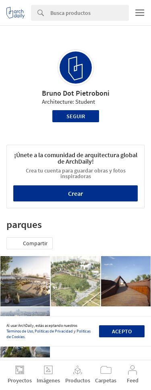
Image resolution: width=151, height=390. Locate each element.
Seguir (75, 116)
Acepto (122, 331)
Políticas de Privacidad (54, 331)
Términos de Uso (19, 331)
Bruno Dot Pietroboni (76, 93)
